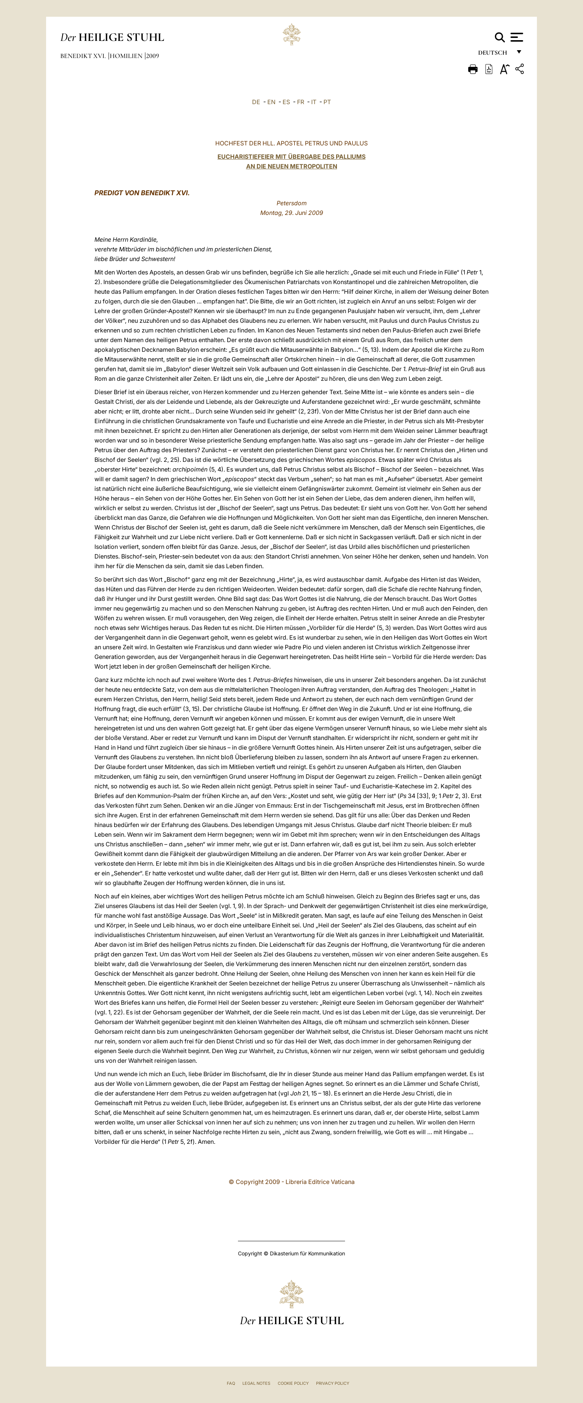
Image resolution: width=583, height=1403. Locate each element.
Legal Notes (256, 1383)
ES (286, 102)
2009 (152, 56)
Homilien (127, 56)
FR (300, 102)
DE (256, 102)
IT (313, 102)
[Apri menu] (516, 37)
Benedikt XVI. (83, 56)
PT (327, 102)
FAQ (231, 1383)
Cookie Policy (293, 1383)
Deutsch (494, 55)
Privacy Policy (332, 1383)
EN (271, 102)
